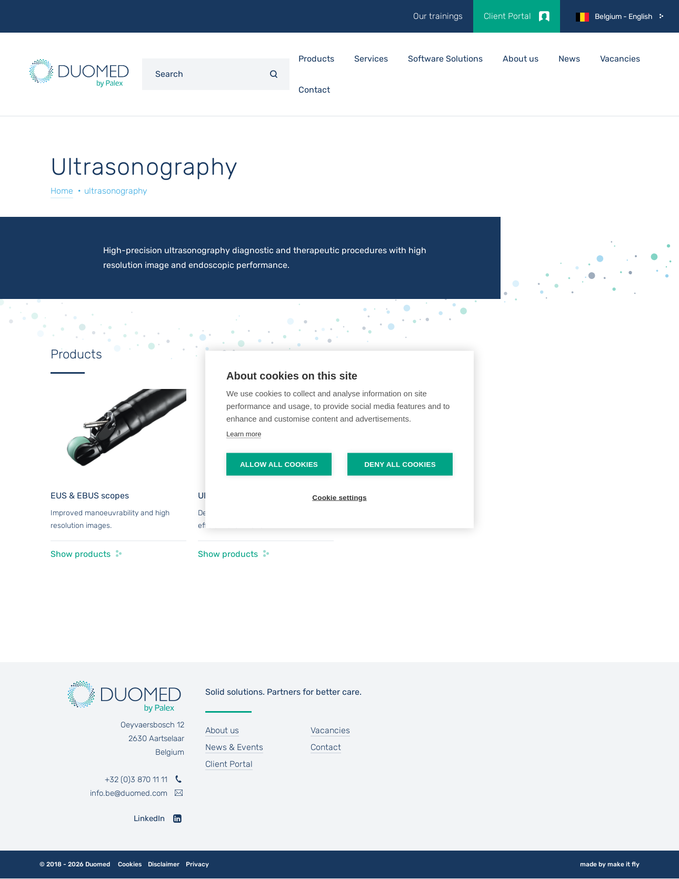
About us (520, 59)
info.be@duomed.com (128, 793)
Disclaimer (163, 864)
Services (371, 59)
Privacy (197, 864)
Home (62, 191)
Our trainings (438, 16)
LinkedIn (149, 818)
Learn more (243, 434)
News (569, 59)
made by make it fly (610, 864)
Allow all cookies (279, 464)
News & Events (234, 747)
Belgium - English (624, 16)
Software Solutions (445, 59)
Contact (314, 90)
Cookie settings (339, 498)
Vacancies (620, 59)
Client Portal (507, 16)
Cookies (130, 864)
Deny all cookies (400, 464)
